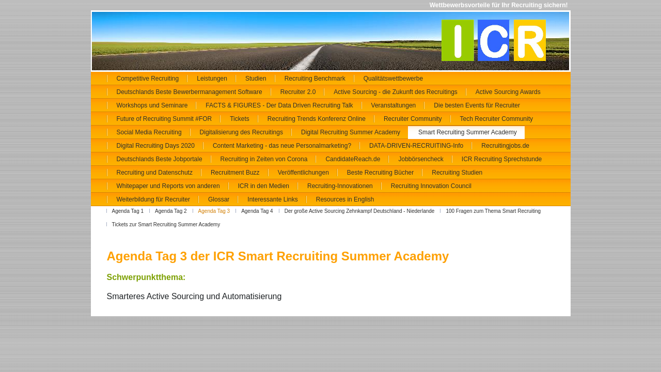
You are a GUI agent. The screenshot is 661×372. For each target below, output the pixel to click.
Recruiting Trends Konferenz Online (316, 118)
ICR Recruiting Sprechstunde (502, 159)
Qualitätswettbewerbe (393, 78)
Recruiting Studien (457, 172)
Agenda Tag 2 (171, 211)
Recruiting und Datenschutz (155, 172)
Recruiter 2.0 (298, 92)
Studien (255, 78)
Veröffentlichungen (303, 172)
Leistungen (212, 78)
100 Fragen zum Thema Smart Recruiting (493, 211)
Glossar (218, 199)
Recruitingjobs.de (505, 145)
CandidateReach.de (352, 159)
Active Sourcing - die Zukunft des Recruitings (395, 92)
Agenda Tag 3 (214, 211)
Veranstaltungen (393, 105)
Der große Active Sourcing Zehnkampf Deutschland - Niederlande (360, 211)
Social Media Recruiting (149, 132)
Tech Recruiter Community (496, 118)
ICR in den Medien (263, 186)
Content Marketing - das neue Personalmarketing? (282, 145)
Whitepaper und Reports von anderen (168, 186)
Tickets (239, 118)
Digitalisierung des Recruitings (241, 132)
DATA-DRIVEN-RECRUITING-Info (416, 145)
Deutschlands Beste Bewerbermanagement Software (189, 92)
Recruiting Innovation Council (431, 186)
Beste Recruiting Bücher (380, 172)
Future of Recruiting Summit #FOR (164, 118)
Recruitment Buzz (235, 172)
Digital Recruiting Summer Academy (350, 132)
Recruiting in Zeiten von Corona (264, 159)
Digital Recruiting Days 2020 (156, 145)
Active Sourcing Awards (508, 92)
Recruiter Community (413, 118)
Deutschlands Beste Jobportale (159, 159)
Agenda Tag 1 (128, 211)
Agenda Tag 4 (257, 211)
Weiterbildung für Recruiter (154, 199)
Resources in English (345, 199)
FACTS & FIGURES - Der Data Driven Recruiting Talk (279, 105)
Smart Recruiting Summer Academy (467, 132)
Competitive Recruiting (148, 78)
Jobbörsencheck (420, 159)
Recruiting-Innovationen (340, 186)
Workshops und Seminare (152, 105)
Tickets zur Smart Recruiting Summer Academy (166, 224)
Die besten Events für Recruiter (477, 105)
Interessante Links (272, 199)
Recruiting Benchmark (315, 78)
